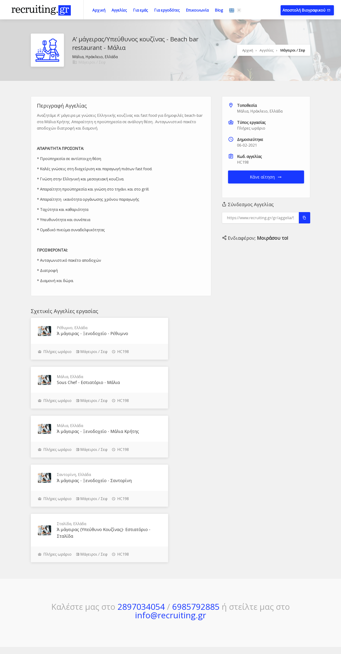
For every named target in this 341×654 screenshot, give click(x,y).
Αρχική (98, 10)
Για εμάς (140, 10)
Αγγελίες (119, 10)
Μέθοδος (213, 577)
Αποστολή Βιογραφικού (304, 10)
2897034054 (141, 508)
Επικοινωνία (197, 10)
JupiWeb (217, 639)
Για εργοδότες (167, 10)
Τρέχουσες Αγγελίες (166, 586)
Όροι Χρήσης (272, 577)
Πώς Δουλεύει (217, 586)
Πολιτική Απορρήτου (279, 586)
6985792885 (196, 508)
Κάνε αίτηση (266, 177)
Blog (219, 10)
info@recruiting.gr (170, 517)
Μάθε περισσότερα (45, 594)
